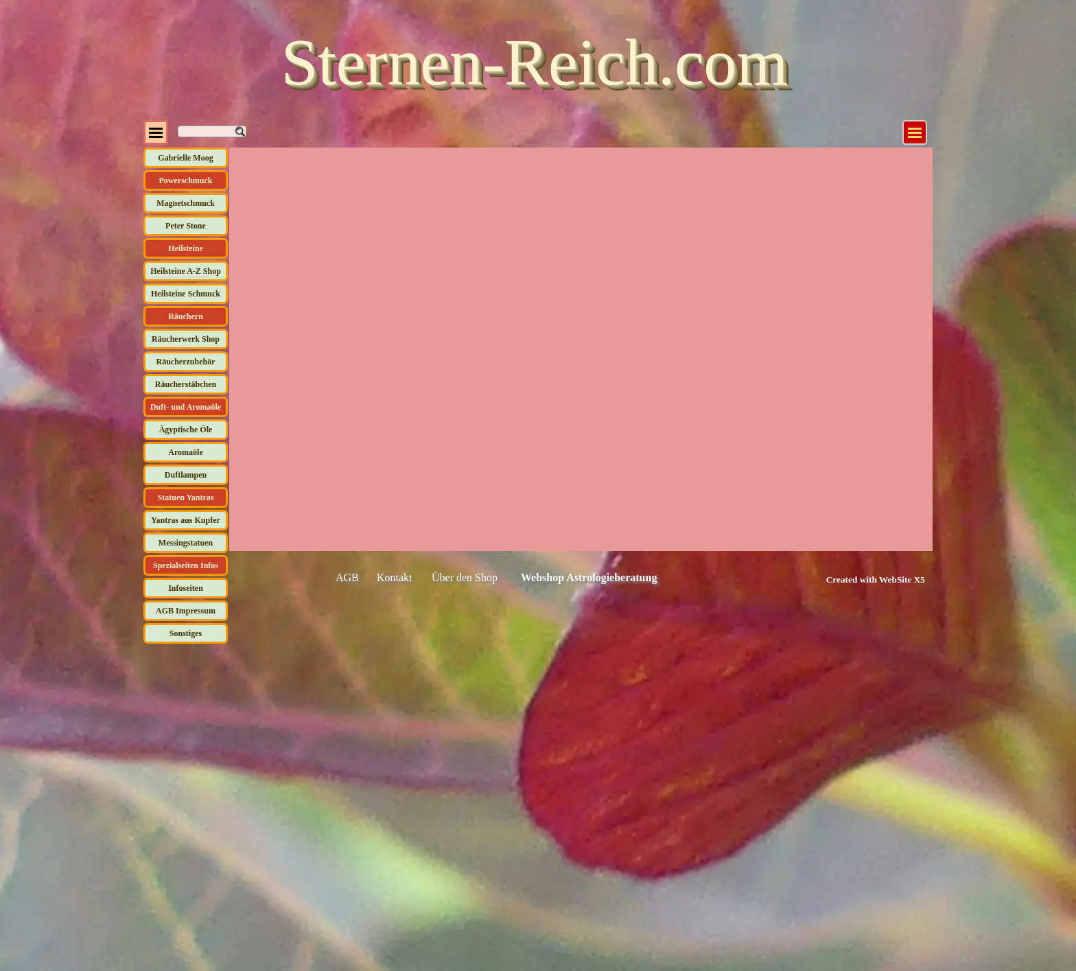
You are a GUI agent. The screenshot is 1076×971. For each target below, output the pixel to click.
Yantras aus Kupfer (185, 520)
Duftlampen (186, 475)
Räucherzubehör (185, 361)
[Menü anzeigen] (914, 132)
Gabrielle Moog (185, 158)
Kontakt (394, 577)
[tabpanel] (860, 579)
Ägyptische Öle (186, 429)
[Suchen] (212, 131)
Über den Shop (465, 577)
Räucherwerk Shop (186, 339)
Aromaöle (185, 452)
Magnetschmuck (185, 203)
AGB (347, 577)
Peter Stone (185, 226)
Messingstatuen (186, 543)
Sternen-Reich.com (534, 62)
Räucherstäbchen (185, 384)
